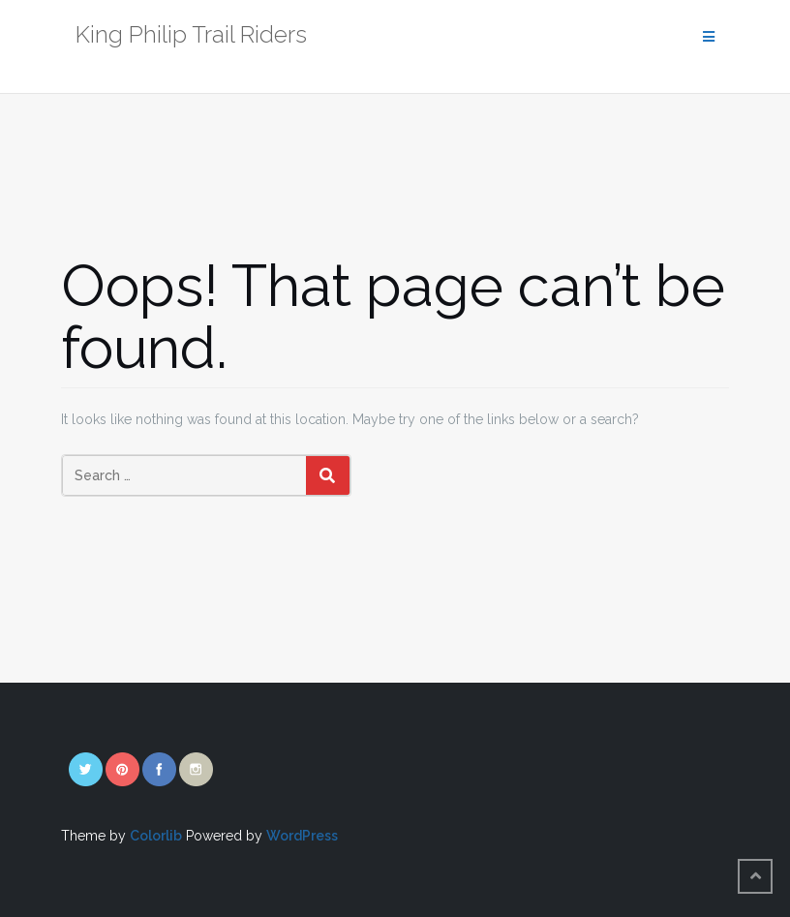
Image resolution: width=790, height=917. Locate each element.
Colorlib (156, 835)
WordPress (302, 835)
